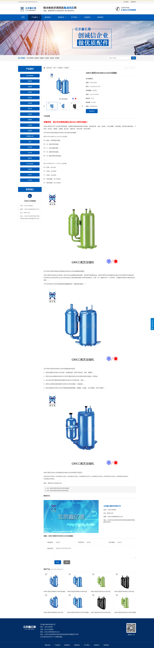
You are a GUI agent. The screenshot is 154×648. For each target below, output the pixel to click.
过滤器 (30, 125)
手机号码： (81, 542)
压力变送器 (29, 163)
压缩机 (30, 169)
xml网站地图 (58, 637)
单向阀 (30, 147)
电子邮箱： (112, 542)
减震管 (30, 158)
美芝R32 (50, 483)
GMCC (30, 174)
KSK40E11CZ (57, 483)
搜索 (133, 58)
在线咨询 (91, 111)
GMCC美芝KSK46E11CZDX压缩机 (59, 490)
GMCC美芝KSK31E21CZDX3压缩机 (59, 488)
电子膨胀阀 (30, 58)
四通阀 (30, 119)
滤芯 (29, 141)
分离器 (30, 114)
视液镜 (30, 130)
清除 (66, 562)
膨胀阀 (37, 58)
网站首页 (47, 645)
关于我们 (126, 2)
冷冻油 (30, 180)
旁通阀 (57, 58)
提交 (57, 562)
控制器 (52, 58)
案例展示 (48, 17)
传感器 (47, 58)
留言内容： (50, 548)
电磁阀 (42, 58)
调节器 (30, 108)
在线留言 (87, 17)
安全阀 (30, 152)
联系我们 (133, 2)
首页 (23, 17)
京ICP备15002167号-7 (47, 637)
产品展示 (35, 17)
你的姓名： (50, 542)
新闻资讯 (61, 17)
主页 (54, 68)
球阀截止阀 (29, 136)
